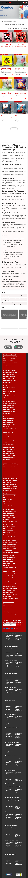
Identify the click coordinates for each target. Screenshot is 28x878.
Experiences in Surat (8, 555)
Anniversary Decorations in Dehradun (10, 598)
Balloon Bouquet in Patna (8, 528)
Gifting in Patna (6, 534)
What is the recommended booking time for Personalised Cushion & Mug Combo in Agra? (12, 303)
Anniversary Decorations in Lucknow (10, 505)
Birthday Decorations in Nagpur (9, 573)
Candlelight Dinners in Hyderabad (10, 488)
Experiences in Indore (8, 509)
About (4, 868)
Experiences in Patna (8, 524)
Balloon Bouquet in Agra (8, 436)
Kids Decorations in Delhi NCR (9, 360)
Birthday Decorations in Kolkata (9, 403)
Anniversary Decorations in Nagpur (10, 583)
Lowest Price (22, 28)
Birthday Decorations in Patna (9, 526)
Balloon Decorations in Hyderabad (10, 486)
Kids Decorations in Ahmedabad (9, 468)
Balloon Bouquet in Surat (8, 559)
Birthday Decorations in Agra (9, 434)
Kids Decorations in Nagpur (8, 577)
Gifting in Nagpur (6, 581)
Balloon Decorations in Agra (8, 440)
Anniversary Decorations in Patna (9, 536)
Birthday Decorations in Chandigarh (10, 542)
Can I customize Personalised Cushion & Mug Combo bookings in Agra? (14, 299)
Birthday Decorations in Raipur (9, 603)
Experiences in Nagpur (9, 571)
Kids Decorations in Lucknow (9, 499)
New (13, 28)
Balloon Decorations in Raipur (9, 610)
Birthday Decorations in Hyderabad (10, 480)
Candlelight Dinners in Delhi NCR (9, 364)
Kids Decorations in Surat (8, 561)
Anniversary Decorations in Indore (10, 521)
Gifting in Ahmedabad (7, 473)
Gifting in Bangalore (7, 382)
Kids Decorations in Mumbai (9, 391)
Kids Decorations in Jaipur (8, 453)
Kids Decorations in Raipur (8, 607)
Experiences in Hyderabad (10, 478)
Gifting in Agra (6, 442)
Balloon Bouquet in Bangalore (9, 374)
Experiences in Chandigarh (10, 540)
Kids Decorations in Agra (8, 438)
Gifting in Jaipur (6, 459)
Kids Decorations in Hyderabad (9, 484)
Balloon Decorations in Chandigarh (10, 548)
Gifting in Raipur (6, 611)
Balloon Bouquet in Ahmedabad (9, 466)
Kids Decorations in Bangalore (9, 376)
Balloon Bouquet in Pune (8, 420)
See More (14, 129)
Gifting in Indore (6, 519)
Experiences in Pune (8, 416)
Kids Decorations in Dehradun (9, 592)
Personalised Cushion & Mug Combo (10, 21)
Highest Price (17, 28)
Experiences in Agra (8, 432)
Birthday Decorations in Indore (9, 511)
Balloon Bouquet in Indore (8, 513)
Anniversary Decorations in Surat (9, 567)
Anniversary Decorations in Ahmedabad (11, 475)
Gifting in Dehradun (7, 596)
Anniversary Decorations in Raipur (10, 613)
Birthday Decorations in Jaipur (9, 449)
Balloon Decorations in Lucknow (9, 501)
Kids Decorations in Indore (8, 515)
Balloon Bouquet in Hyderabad (9, 482)
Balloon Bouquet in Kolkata (8, 405)
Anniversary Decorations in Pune (9, 428)
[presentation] (1, 318)
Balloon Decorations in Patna (9, 532)
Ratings (25, 28)
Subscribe (19, 624)
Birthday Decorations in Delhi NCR (10, 356)
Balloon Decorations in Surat (9, 563)
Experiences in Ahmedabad (10, 463)
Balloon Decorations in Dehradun (10, 594)
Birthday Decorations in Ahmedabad (10, 464)
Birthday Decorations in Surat (9, 557)
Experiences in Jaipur (8, 447)
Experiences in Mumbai (9, 385)
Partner (12, 868)
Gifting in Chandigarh (7, 550)
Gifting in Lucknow (7, 503)
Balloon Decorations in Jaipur (9, 455)
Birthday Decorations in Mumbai (9, 387)
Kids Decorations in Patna (8, 530)
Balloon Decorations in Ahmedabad (10, 471)
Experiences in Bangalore (9, 370)
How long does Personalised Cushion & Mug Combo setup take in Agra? (13, 295)
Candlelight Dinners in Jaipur (9, 457)
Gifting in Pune (6, 426)
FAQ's (17, 868)
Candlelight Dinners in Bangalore (9, 380)
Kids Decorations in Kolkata (8, 407)
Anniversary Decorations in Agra (9, 444)
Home (2, 21)
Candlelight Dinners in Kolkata (9, 411)
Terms (24, 868)
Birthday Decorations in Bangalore (10, 372)
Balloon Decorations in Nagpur (9, 579)
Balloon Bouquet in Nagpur (8, 575)
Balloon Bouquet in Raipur (8, 605)
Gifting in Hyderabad (7, 490)
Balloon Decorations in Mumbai (9, 393)
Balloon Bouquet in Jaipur (8, 451)
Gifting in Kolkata (6, 413)
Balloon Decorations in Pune (9, 424)
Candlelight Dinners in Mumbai (9, 395)
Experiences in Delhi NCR (9, 355)
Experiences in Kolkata (9, 401)
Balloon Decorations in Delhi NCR (10, 362)
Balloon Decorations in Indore (9, 517)
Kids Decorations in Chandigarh (9, 546)
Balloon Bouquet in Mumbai (8, 389)
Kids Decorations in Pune (8, 422)
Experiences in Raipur (8, 602)
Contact (8, 868)
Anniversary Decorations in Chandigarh (11, 552)
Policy (20, 868)
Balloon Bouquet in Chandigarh (9, 544)
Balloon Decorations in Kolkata (9, 409)
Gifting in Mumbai (6, 397)
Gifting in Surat (6, 565)
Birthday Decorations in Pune (9, 418)
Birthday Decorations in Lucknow (10, 495)
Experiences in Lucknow (9, 494)
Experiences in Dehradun (9, 586)
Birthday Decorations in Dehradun (10, 588)
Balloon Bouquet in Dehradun (9, 590)
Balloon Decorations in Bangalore (9, 378)
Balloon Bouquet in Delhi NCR (9, 358)
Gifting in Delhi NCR (7, 367)
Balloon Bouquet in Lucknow (9, 497)
